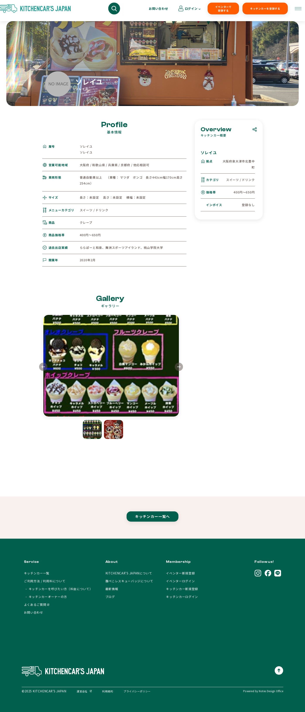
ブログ (110, 596)
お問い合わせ (258, 10)
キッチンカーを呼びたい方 (102, 11)
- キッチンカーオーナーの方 (45, 596)
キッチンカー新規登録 (182, 589)
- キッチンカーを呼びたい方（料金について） (58, 589)
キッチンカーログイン (182, 596)
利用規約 (107, 691)
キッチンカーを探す (61, 11)
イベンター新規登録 (180, 573)
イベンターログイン (180, 581)
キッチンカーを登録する (222, 10)
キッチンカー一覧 (36, 573)
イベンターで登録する (186, 10)
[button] (179, 367)
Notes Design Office (271, 691)
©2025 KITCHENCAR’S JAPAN (44, 691)
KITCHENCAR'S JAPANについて (128, 573)
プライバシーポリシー (137, 691)
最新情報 (111, 589)
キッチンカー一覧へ (152, 520)
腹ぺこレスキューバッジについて (129, 581)
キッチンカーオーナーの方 (147, 11)
